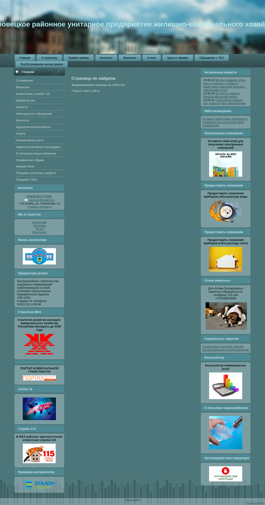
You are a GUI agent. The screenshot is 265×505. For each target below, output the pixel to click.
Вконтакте (39, 232)
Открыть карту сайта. (85, 90)
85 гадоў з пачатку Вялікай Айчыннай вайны (221, 95)
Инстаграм (39, 222)
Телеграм (39, 225)
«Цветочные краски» (229, 100)
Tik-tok (39, 229)
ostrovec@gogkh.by (41, 200)
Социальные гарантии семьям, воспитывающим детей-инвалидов (225, 348)
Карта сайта (132, 499)
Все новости (211, 103)
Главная (28, 72)
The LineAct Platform (255, 503)
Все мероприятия (234, 103)
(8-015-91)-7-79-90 (39, 196)
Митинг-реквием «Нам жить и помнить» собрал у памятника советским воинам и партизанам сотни (224, 85)
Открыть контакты (39, 206)
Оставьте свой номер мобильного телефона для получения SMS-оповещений (225, 122)
